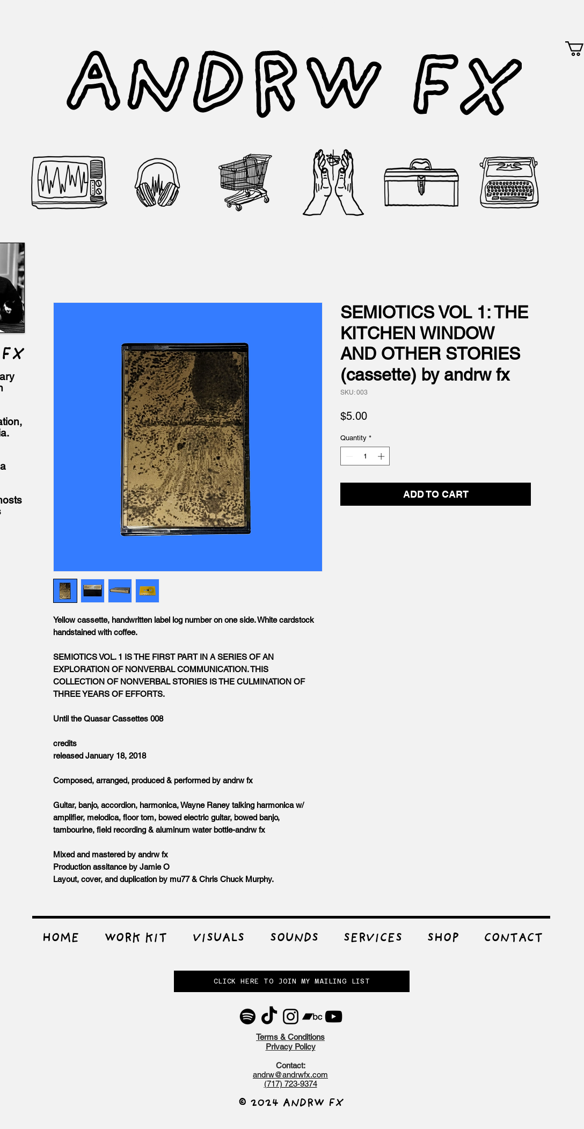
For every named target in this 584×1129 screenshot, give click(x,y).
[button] (135, 939)
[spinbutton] (365, 456)
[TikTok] (269, 1016)
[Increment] (382, 456)
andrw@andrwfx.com (290, 1074)
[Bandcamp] (312, 1016)
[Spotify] (247, 1016)
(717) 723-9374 (290, 1083)
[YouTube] (333, 1016)
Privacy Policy (291, 1046)
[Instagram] (290, 1016)
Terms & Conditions (290, 1036)
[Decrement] (348, 456)
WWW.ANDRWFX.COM (341, 27)
